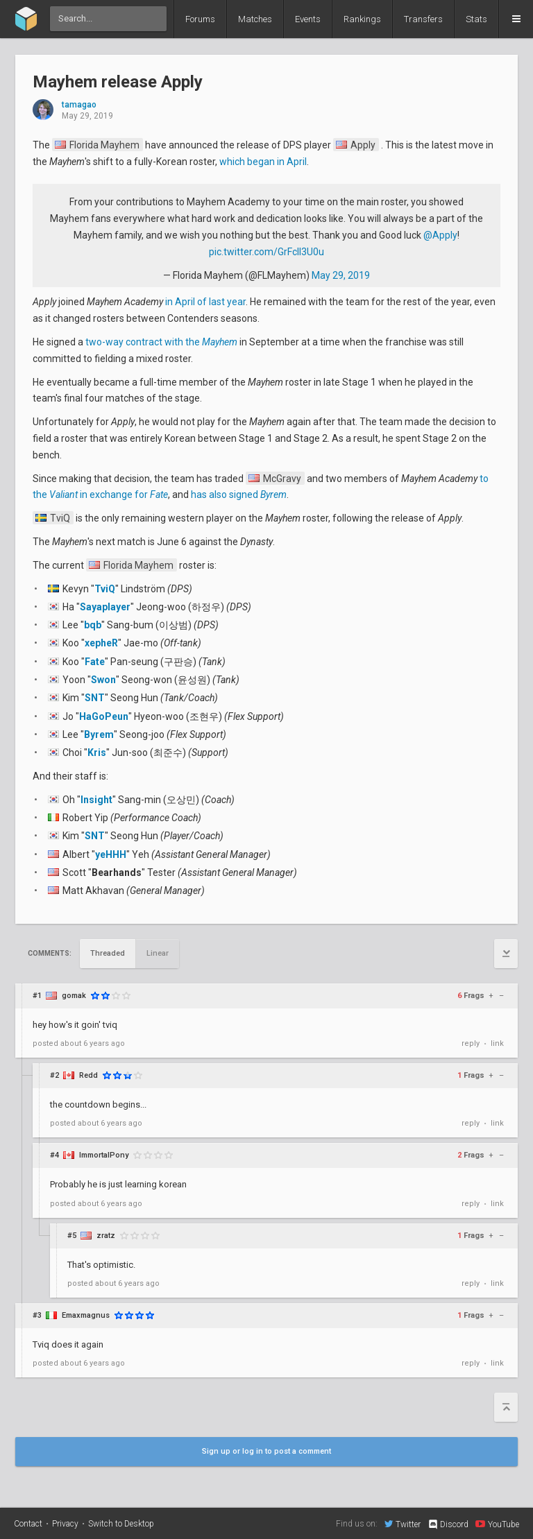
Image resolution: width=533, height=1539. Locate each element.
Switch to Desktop (121, 1524)
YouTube (497, 1524)
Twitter (402, 1524)
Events (308, 19)
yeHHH (110, 854)
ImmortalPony (103, 1155)
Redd (88, 1075)
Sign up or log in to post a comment (266, 1451)
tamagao (79, 105)
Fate (95, 661)
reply (471, 1043)
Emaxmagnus (86, 1315)
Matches (255, 19)
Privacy (65, 1524)
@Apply (440, 235)
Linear (157, 953)
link (497, 1043)
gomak (74, 995)
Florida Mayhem (97, 145)
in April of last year (205, 301)
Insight (96, 799)
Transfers (423, 19)
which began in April (263, 161)
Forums (200, 19)
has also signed (239, 494)
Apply (355, 145)
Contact (28, 1524)
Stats (476, 19)
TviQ (52, 518)
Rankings (362, 19)
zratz (105, 1235)
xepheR (101, 642)
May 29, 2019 (341, 275)
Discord (448, 1524)
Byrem (99, 734)
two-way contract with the (161, 341)
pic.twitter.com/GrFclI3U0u (266, 251)
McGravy (274, 478)
